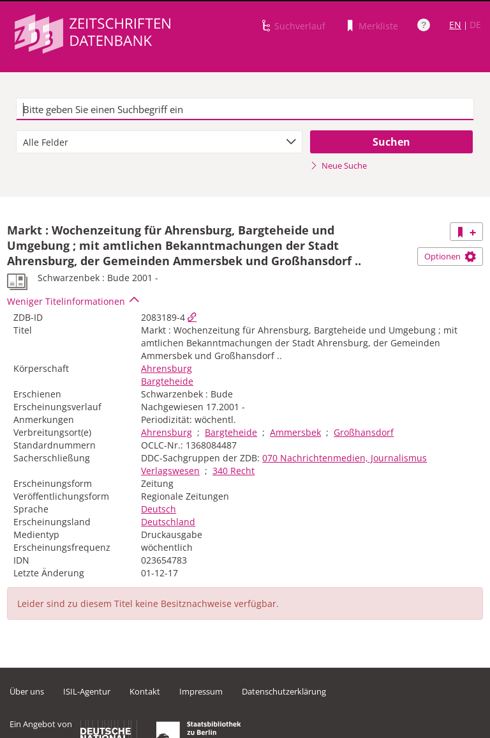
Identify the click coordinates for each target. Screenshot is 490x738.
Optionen (450, 256)
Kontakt (145, 691)
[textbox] (245, 109)
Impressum (201, 691)
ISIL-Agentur (86, 691)
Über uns (27, 691)
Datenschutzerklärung (284, 691)
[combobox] (159, 141)
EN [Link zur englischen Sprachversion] (455, 25)
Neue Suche (338, 165)
